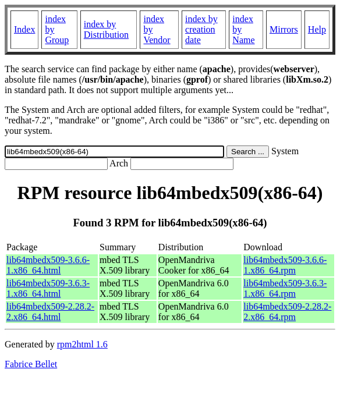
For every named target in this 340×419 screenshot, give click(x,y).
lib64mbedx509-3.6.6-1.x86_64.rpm (285, 265)
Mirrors (284, 29)
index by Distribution (106, 29)
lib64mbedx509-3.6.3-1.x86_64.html (48, 288)
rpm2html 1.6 (82, 344)
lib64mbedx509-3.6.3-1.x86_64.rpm (285, 288)
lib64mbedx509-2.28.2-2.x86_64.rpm (287, 311)
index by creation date (201, 29)
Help (317, 29)
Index (24, 29)
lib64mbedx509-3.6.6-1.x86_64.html (48, 265)
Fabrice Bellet (31, 364)
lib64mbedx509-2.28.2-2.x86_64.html (50, 311)
